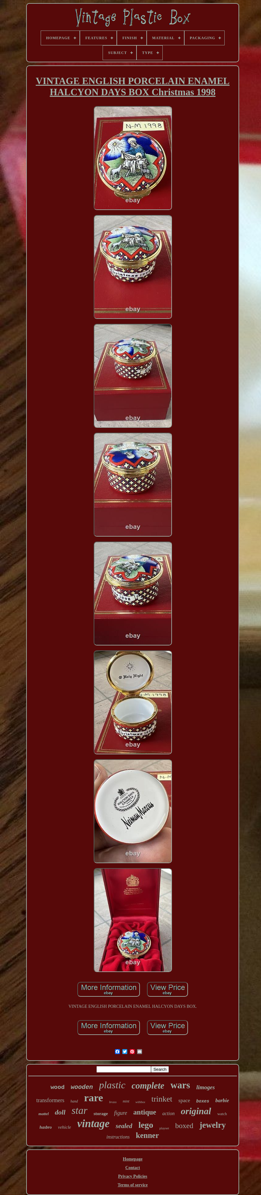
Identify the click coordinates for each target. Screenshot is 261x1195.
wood (58, 1087)
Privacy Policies (132, 1176)
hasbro (45, 1127)
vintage (93, 1124)
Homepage (133, 1159)
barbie (222, 1100)
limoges (205, 1087)
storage (101, 1113)
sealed (124, 1126)
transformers (50, 1100)
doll (60, 1112)
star (79, 1110)
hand (74, 1101)
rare (93, 1097)
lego (145, 1125)
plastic (112, 1084)
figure (120, 1113)
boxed (184, 1126)
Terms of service (133, 1185)
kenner (147, 1135)
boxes (202, 1101)
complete (148, 1085)
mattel (44, 1113)
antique (144, 1112)
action (168, 1113)
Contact (132, 1167)
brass (112, 1102)
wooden (82, 1087)
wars (180, 1085)
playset (164, 1128)
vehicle (64, 1127)
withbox (140, 1102)
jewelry (212, 1125)
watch (222, 1113)
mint (126, 1101)
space (184, 1100)
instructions (118, 1136)
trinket (161, 1098)
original (196, 1111)
